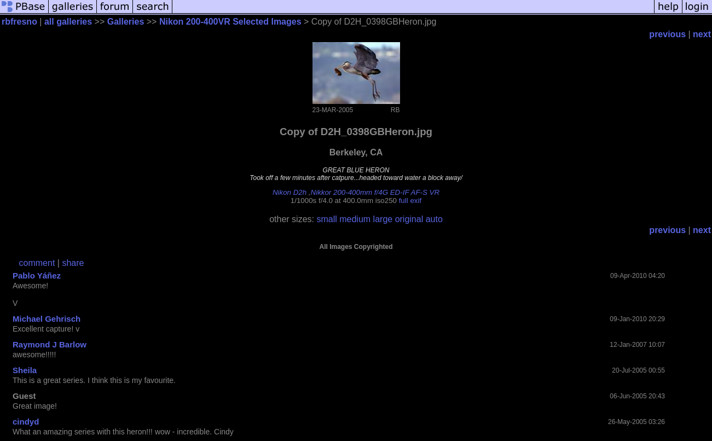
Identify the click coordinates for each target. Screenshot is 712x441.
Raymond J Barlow (49, 344)
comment (37, 263)
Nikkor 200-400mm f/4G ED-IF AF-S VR (375, 192)
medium (355, 219)
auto (434, 219)
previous (667, 34)
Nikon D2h (289, 192)
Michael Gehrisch (46, 318)
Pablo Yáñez (37, 275)
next (702, 34)
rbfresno (19, 21)
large (383, 219)
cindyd (26, 421)
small (326, 219)
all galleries (68, 21)
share (73, 263)
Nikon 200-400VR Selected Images (230, 21)
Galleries (125, 21)
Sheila (25, 370)
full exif (410, 200)
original (409, 219)
